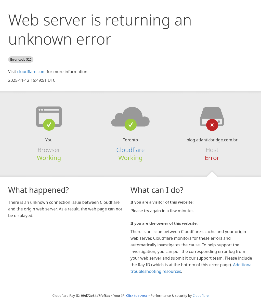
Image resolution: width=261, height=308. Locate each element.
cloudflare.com (31, 71)
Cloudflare (130, 149)
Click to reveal (137, 295)
